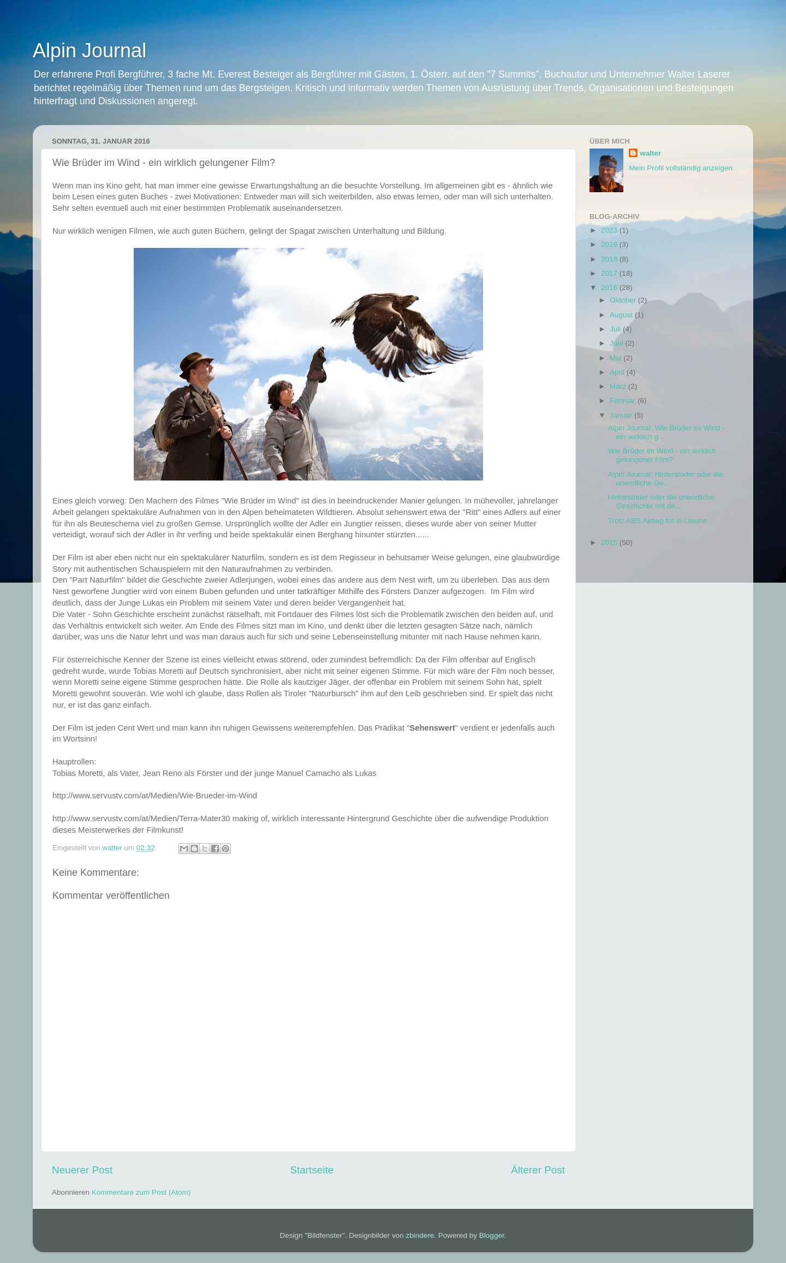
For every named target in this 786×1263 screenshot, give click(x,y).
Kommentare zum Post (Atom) (141, 1192)
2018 (610, 259)
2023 (610, 230)
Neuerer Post (82, 1170)
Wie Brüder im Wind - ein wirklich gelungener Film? (662, 455)
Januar (622, 415)
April (618, 372)
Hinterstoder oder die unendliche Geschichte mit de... (661, 501)
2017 (610, 273)
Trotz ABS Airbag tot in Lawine (657, 521)
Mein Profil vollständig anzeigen (681, 168)
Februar (624, 400)
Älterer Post (538, 1170)
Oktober (624, 300)
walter (650, 153)
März (619, 386)
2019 (610, 244)
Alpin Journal (89, 50)
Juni (618, 343)
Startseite (312, 1170)
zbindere (420, 1235)
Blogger (491, 1235)
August (622, 315)
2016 (610, 287)
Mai (617, 358)
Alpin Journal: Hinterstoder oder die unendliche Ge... (666, 478)
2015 (610, 542)
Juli (616, 329)
